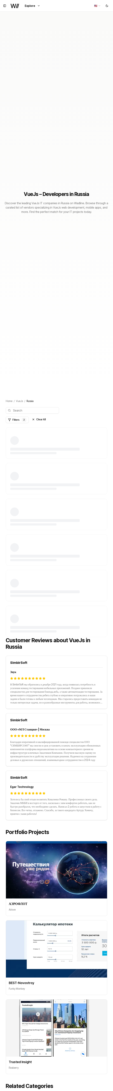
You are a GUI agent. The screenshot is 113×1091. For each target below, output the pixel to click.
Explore (32, 6)
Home (9, 401)
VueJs (19, 401)
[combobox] (97, 6)
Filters (17, 420)
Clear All (39, 419)
